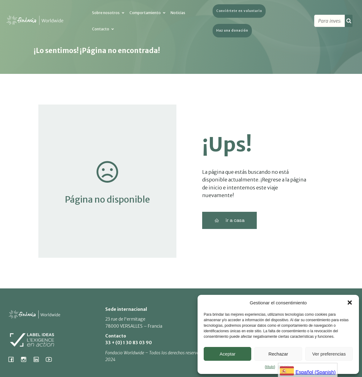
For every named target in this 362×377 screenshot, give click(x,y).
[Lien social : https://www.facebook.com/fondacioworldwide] (13, 359)
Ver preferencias (329, 353)
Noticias (178, 13)
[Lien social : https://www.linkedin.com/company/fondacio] (38, 359)
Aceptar (228, 353)
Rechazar (278, 353)
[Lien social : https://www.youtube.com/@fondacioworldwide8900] (51, 359)
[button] (350, 302)
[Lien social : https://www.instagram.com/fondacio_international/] (26, 359)
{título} (270, 367)
